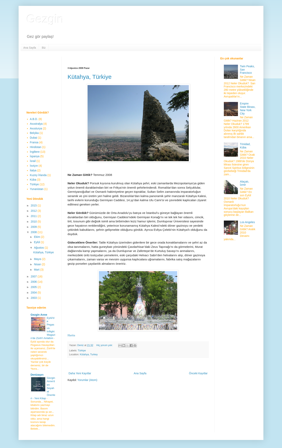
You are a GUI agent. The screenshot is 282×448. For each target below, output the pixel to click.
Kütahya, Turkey (89, 354)
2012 (34, 210)
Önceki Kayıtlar (198, 373)
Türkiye (82, 350)
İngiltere (35, 151)
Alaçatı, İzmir (244, 183)
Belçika (34, 132)
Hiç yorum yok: (104, 345)
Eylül (37, 242)
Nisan (38, 264)
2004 (34, 292)
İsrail (33, 161)
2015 (34, 205)
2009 (34, 226)
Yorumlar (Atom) (87, 380)
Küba (33, 179)
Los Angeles (247, 222)
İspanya (35, 156)
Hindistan (35, 147)
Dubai (33, 137)
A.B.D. (34, 119)
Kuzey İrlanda (38, 175)
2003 (34, 297)
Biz (44, 47)
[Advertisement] (139, 58)
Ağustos (39, 247)
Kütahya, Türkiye (90, 77)
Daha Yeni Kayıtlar (80, 373)
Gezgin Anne (39, 314)
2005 (34, 287)
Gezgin (45, 18)
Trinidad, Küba (245, 146)
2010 (34, 221)
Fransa (34, 142)
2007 (34, 276)
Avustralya (36, 123)
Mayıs (38, 259)
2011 (34, 216)
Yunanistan (36, 189)
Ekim (37, 236)
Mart (37, 269)
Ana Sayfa (29, 47)
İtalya (33, 170)
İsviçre (34, 165)
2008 (34, 232)
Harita (71, 335)
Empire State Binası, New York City (247, 108)
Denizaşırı (37, 374)
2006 (34, 281)
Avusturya (36, 128)
